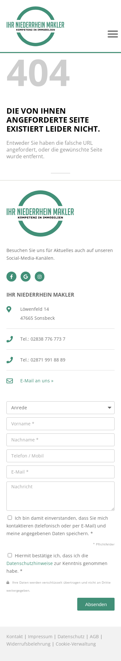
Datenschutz (71, 636)
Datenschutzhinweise (29, 563)
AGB (94, 636)
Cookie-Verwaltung (76, 644)
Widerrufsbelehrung (28, 644)
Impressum (40, 636)
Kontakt (14, 636)
